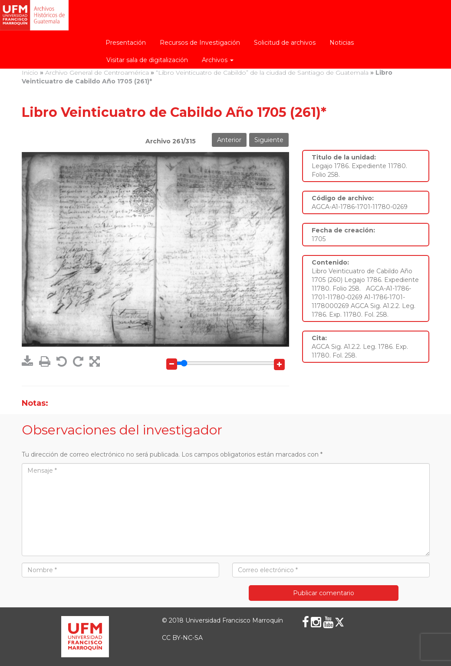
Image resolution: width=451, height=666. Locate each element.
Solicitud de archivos (285, 42)
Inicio (30, 72)
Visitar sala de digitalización (147, 60)
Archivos (218, 60)
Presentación (125, 42)
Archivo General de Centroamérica (97, 72)
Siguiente (268, 140)
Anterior (229, 140)
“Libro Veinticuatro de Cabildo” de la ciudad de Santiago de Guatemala (262, 72)
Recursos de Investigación (200, 42)
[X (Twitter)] (339, 622)
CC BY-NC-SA (182, 638)
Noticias (341, 42)
